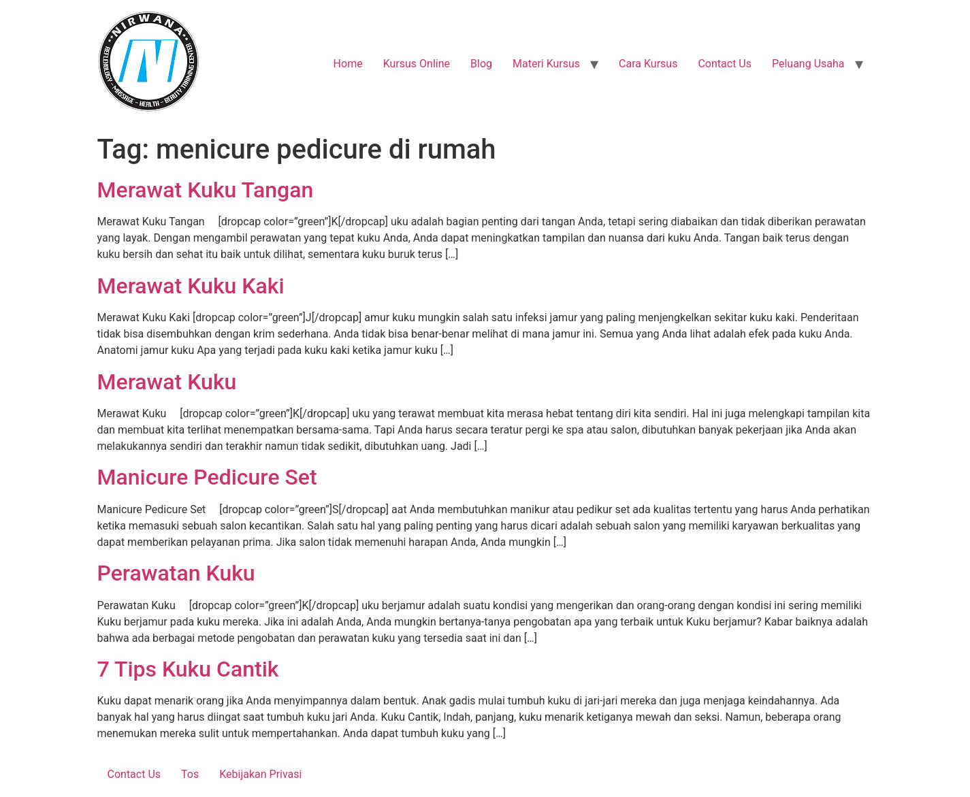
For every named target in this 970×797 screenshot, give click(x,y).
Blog (481, 63)
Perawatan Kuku (176, 573)
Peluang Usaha (808, 63)
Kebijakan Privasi (260, 774)
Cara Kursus (648, 63)
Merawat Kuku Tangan (205, 190)
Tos (190, 774)
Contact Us (724, 63)
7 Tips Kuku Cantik (188, 669)
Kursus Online (416, 63)
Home (348, 63)
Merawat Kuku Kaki (191, 286)
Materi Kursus (546, 63)
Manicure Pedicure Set (207, 477)
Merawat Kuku (167, 382)
